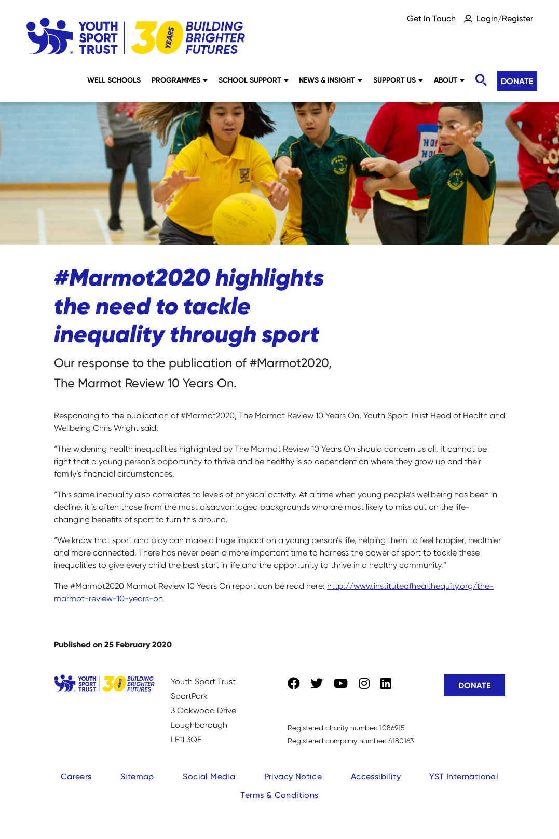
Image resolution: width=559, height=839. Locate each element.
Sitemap (137, 776)
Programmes (180, 80)
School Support (254, 80)
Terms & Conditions (279, 795)
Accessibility (376, 776)
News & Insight (330, 80)
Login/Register (504, 18)
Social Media (209, 776)
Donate (517, 81)
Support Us (398, 80)
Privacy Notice (293, 776)
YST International (463, 776)
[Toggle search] (481, 80)
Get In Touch (431, 18)
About (449, 80)
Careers (76, 776)
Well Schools (114, 80)
